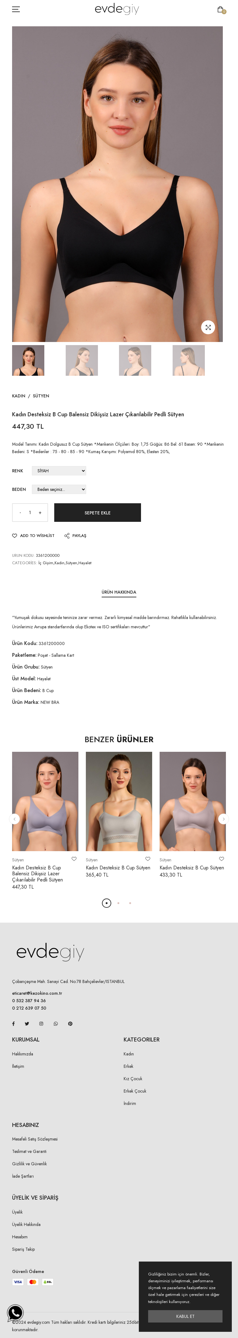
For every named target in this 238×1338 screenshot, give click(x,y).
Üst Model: (24, 678)
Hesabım (20, 1237)
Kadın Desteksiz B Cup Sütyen (118, 867)
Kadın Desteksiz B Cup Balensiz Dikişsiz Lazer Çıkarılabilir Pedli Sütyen (37, 873)
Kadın (18, 396)
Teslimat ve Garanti (29, 1151)
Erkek (128, 1066)
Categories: (24, 563)
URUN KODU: (23, 555)
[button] (14, 819)
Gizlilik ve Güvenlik (29, 1164)
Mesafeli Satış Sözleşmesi (35, 1139)
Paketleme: (24, 655)
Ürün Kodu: (24, 643)
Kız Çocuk (133, 1079)
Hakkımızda (22, 1054)
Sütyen (41, 396)
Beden (19, 489)
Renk (17, 471)
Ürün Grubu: (26, 666)
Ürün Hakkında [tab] (119, 592)
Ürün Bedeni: (26, 690)
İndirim (130, 1103)
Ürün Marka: (25, 702)
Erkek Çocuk (135, 1091)
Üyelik (17, 1212)
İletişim (18, 1066)
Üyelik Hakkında (26, 1224)
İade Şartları (23, 1176)
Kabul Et (185, 1316)
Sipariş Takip (23, 1249)
